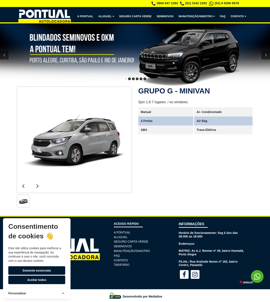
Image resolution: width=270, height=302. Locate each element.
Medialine (155, 296)
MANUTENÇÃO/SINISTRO (198, 16)
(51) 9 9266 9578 (224, 3)
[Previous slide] (23, 186)
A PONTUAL (85, 16)
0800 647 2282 (165, 3)
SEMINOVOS (165, 16)
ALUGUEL (107, 16)
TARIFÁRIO (122, 264)
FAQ (222, 16)
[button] (23, 201)
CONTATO (239, 16)
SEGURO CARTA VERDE (135, 16)
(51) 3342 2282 (193, 3)
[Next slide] (37, 186)
